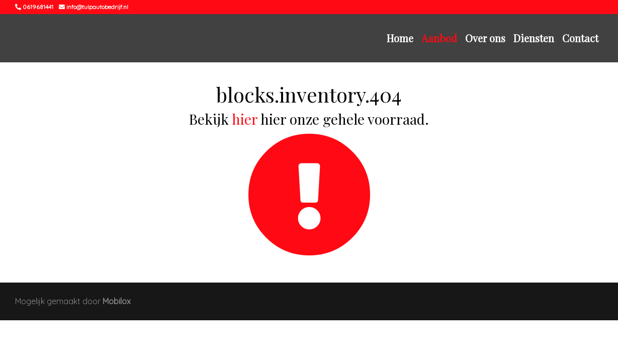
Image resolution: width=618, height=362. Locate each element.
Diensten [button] (533, 38)
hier (244, 119)
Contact (580, 38)
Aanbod (439, 38)
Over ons (485, 38)
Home (400, 38)
